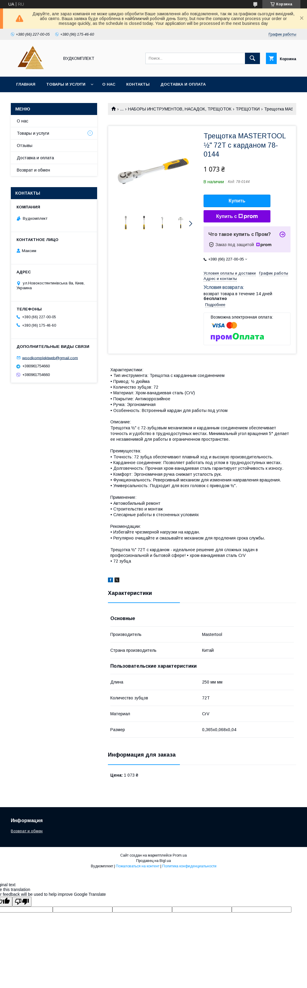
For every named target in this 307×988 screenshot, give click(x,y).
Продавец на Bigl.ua (153, 861)
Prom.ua (180, 855)
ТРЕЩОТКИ (248, 109)
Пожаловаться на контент (137, 866)
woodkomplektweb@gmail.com (50, 357)
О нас (108, 84)
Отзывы (24, 145)
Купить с (237, 216)
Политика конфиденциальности (189, 866)
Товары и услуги (65, 84)
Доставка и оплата (183, 84)
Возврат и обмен (33, 170)
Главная (25, 84)
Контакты (138, 84)
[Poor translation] (21, 902)
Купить (237, 200)
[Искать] (252, 58)
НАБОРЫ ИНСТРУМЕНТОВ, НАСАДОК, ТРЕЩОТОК (179, 109)
